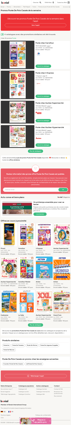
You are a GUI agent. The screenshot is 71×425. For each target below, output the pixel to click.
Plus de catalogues (35, 151)
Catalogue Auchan (41, 389)
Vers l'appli (36, 25)
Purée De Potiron (32, 345)
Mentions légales (6, 415)
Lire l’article (40, 214)
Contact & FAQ (58, 389)
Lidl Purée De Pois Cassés (34, 364)
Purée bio (6, 345)
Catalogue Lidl (22, 389)
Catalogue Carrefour (24, 394)
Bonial (2, 7)
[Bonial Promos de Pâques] (35, 421)
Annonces (66, 7)
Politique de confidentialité (43, 415)
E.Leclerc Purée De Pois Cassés (13, 364)
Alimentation (17, 7)
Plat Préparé (26, 7)
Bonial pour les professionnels (58, 392)
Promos (9, 7)
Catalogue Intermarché (43, 391)
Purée (34, 7)
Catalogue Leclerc (23, 391)
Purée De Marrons (9, 350)
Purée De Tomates (18, 345)
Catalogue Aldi (40, 394)
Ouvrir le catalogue (43, 66)
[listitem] (9, 239)
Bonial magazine (5, 391)
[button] (35, 55)
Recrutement (58, 396)
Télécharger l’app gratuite (8, 394)
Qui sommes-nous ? (6, 389)
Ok (63, 189)
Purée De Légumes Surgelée (49, 345)
